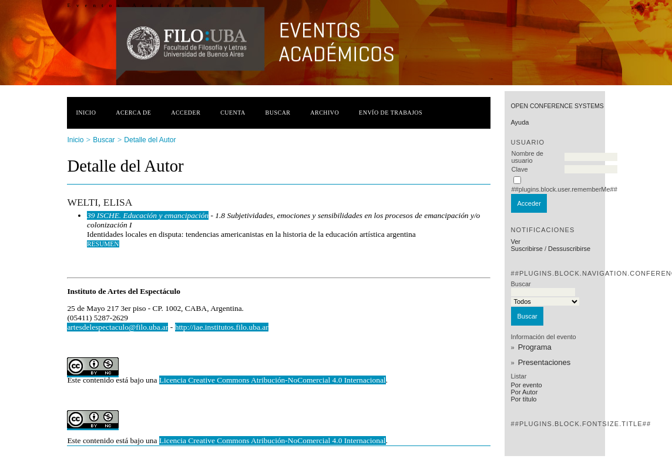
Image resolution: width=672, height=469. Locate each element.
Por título (523, 399)
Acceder (185, 112)
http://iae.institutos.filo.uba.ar (221, 327)
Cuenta (233, 112)
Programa (535, 347)
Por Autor (523, 392)
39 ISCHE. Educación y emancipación (148, 215)
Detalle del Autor (150, 140)
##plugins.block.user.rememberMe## (564, 189)
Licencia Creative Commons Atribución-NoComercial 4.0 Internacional (272, 380)
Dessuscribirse (569, 248)
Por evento (526, 384)
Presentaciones (544, 362)
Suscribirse (526, 248)
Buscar (278, 112)
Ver (515, 241)
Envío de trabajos (390, 112)
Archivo (324, 112)
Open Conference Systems (556, 106)
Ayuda (519, 122)
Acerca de (133, 112)
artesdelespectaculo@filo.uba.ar (117, 327)
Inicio (86, 112)
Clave (519, 169)
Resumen (103, 243)
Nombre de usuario (527, 157)
